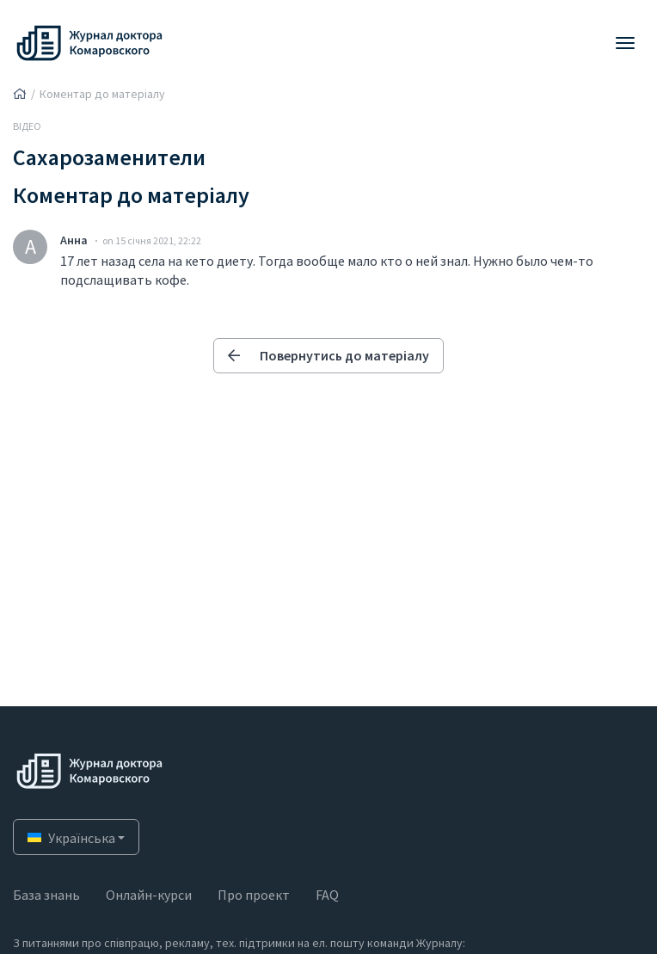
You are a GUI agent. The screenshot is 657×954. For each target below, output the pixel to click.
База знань (46, 894)
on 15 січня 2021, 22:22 (151, 240)
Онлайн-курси (149, 894)
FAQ (327, 894)
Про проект (254, 894)
